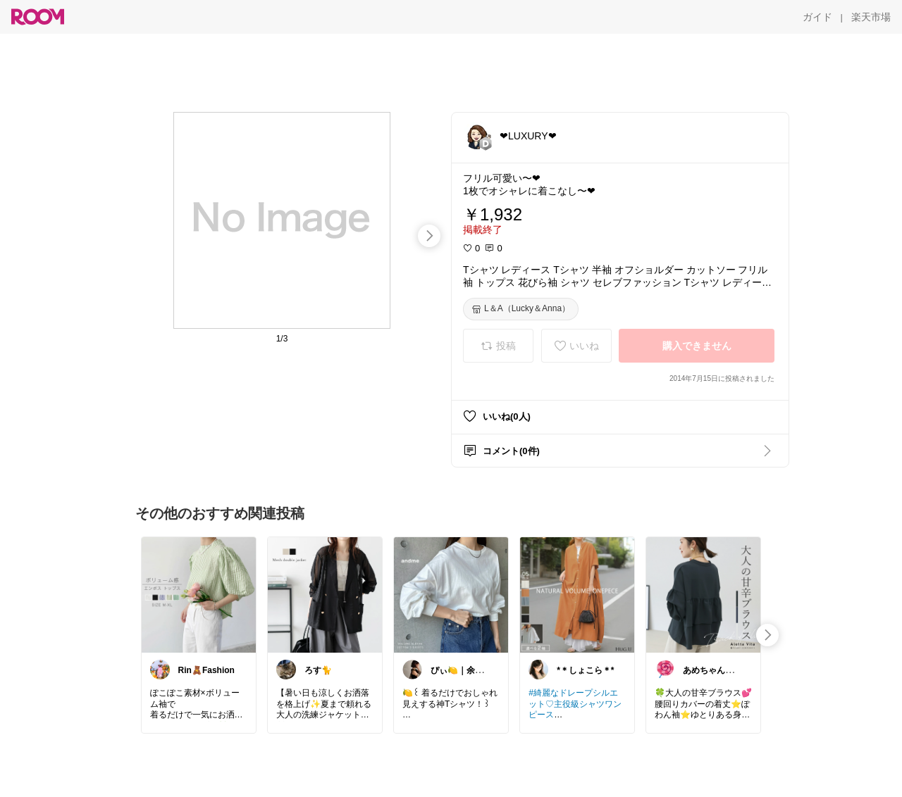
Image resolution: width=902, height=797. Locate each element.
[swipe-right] (429, 236)
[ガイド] (817, 17)
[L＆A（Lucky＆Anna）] (521, 309)
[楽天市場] (871, 17)
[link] (199, 594)
